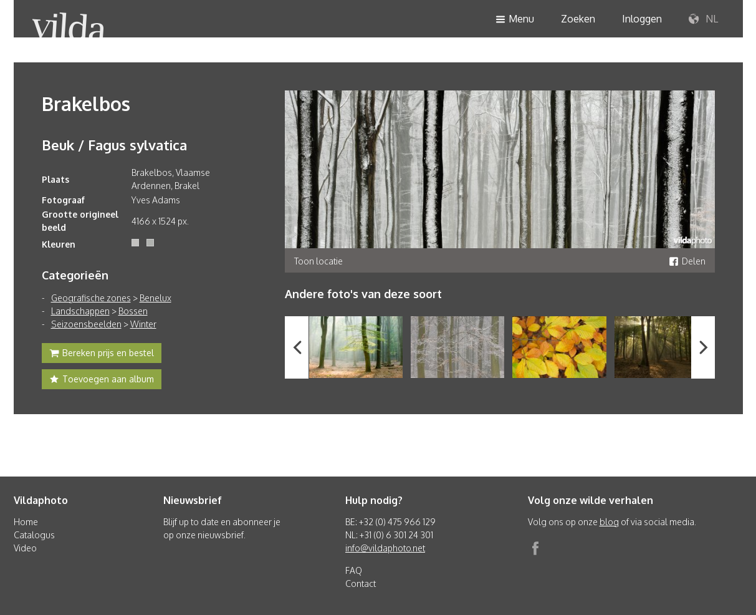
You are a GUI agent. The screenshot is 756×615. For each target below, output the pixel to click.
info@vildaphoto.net (385, 548)
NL (703, 19)
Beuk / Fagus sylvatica (114, 144)
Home (26, 521)
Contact (360, 583)
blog (609, 521)
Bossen (133, 311)
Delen (687, 261)
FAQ (353, 570)
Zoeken (578, 18)
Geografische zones (91, 298)
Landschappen (80, 311)
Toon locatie (318, 261)
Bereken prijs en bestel (101, 354)
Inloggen (642, 18)
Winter (143, 324)
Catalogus (34, 535)
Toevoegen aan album (101, 380)
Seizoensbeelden (86, 324)
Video (25, 548)
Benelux (155, 298)
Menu (514, 19)
